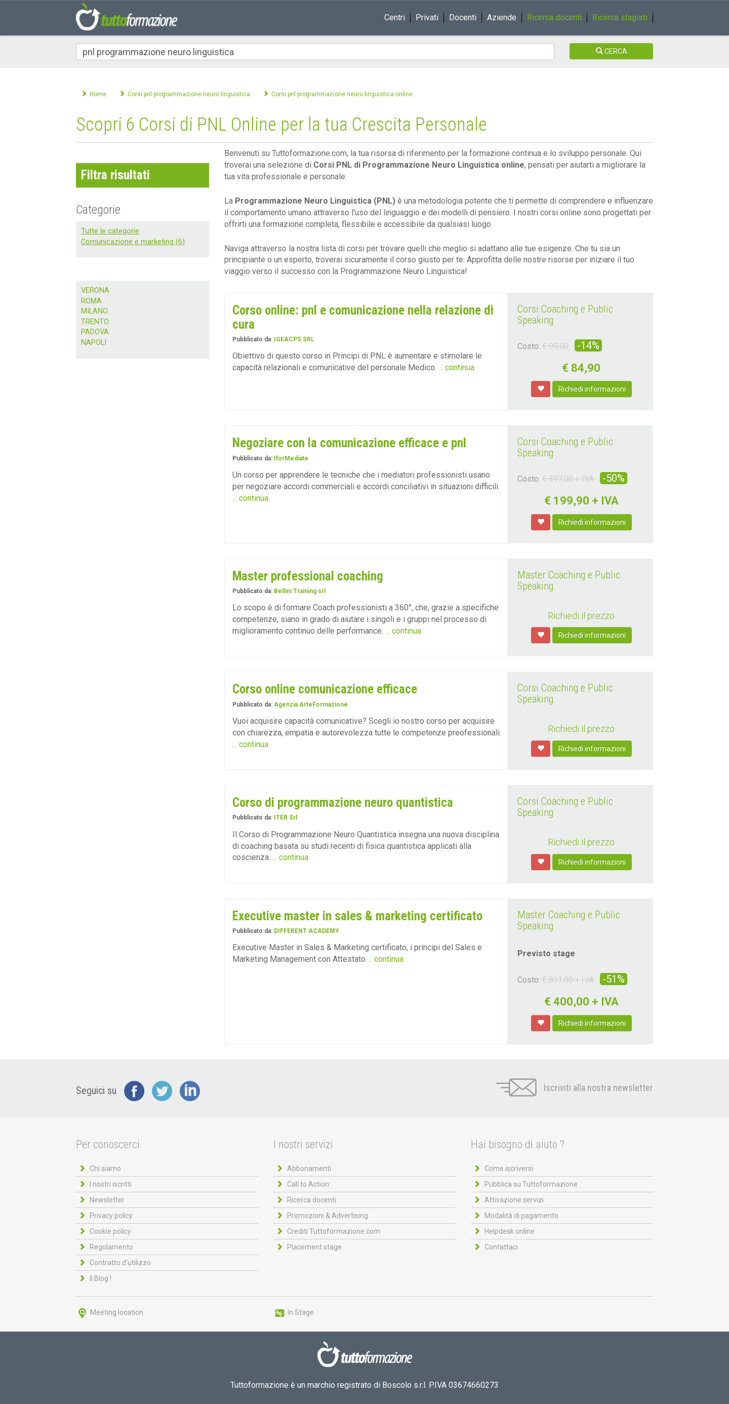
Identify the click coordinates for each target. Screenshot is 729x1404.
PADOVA (95, 332)
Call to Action (308, 1184)
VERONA (95, 290)
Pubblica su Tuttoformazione (531, 1184)
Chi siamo (105, 1168)
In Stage (293, 1312)
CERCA (611, 51)
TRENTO (95, 322)
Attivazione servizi (514, 1200)
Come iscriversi (508, 1168)
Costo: (528, 346)
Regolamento (111, 1247)
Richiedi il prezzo (581, 615)
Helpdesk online (509, 1231)
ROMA (91, 301)
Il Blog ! (100, 1278)
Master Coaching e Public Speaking (568, 580)
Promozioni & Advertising (327, 1216)
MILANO (94, 311)
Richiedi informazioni (592, 389)
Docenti (462, 17)
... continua (456, 367)
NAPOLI (93, 342)
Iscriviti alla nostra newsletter (574, 1087)
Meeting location (109, 1312)
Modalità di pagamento (521, 1216)
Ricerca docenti (554, 17)
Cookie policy (110, 1231)
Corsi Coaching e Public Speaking (565, 314)
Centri (394, 17)
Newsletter (107, 1200)
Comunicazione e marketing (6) (133, 242)
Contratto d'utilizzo (120, 1263)
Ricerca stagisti (619, 17)
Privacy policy (111, 1216)
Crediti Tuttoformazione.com (333, 1231)
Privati (427, 17)
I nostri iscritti (111, 1184)
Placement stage (314, 1247)
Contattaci (501, 1247)
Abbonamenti (309, 1168)
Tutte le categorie (110, 231)
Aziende (501, 17)
